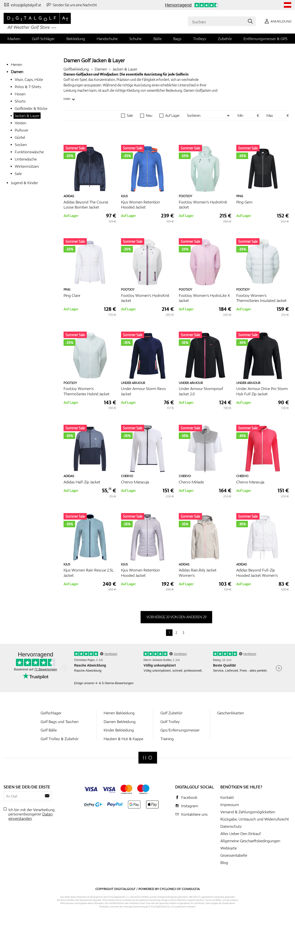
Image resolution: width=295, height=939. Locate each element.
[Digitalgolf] (147, 758)
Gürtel (20, 137)
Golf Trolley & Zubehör (60, 738)
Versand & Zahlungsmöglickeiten (247, 811)
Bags (177, 38)
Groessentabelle (233, 855)
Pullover (21, 130)
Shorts (20, 101)
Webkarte (228, 848)
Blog (224, 862)
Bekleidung (75, 38)
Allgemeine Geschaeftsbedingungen (250, 840)
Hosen (20, 94)
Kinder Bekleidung (119, 730)
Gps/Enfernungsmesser (180, 730)
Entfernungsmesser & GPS (266, 38)
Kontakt (227, 797)
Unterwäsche (26, 159)
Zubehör (225, 38)
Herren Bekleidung (119, 713)
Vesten (20, 122)
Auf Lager (172, 116)
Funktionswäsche (29, 151)
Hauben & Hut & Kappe (123, 738)
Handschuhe (107, 38)
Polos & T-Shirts (28, 86)
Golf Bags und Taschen (60, 721)
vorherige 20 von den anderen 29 (176, 617)
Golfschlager (51, 713)
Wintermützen (27, 166)
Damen (17, 71)
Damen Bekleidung (120, 721)
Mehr (67, 99)
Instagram (189, 805)
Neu (149, 116)
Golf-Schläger (43, 38)
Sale (18, 173)
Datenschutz (231, 826)
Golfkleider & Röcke (31, 108)
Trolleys (199, 38)
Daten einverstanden (30, 816)
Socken (21, 144)
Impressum (229, 804)
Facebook (189, 797)
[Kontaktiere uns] (22, 5)
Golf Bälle (49, 730)
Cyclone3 (168, 889)
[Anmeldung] (277, 21)
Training (167, 738)
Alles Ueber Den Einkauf (240, 833)
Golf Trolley (170, 721)
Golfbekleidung (76, 69)
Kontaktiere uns (194, 814)
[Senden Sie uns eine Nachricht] (71, 5)
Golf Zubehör (171, 713)
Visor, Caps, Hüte (29, 79)
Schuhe (135, 38)
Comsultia (191, 889)
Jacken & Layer (27, 115)
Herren (16, 64)
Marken (13, 38)
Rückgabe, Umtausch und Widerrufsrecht (254, 819)
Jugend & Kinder (24, 182)
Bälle (157, 38)
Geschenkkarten (230, 713)
